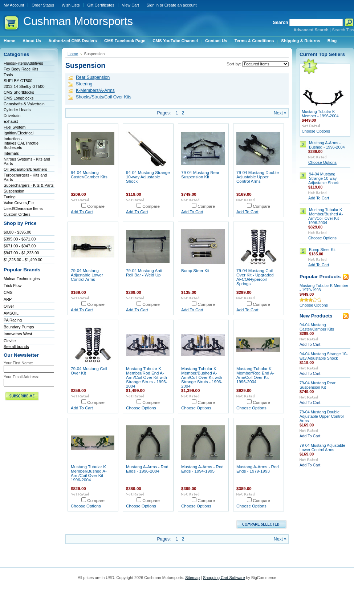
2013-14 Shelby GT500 (24, 86)
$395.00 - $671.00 (20, 239)
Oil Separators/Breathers (25, 169)
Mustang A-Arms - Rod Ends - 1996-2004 (147, 469)
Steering (84, 83)
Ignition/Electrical (18, 133)
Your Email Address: (21, 377)
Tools (8, 75)
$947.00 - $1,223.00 (21, 253)
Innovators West (18, 334)
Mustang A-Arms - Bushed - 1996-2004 (327, 145)
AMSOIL (11, 313)
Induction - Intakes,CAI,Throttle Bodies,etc (21, 143)
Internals (11, 153)
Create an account (180, 5)
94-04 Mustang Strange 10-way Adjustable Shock (148, 176)
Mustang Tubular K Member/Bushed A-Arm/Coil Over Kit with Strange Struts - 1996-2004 (202, 377)
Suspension (14, 191)
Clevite (10, 341)
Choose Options (141, 408)
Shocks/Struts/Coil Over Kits (103, 97)
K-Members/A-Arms (95, 90)
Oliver (9, 306)
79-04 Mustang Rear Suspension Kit (200, 174)
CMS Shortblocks (19, 92)
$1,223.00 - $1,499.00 (23, 260)
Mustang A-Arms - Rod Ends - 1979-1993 (257, 469)
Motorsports (78, 21)
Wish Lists (71, 5)
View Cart (130, 5)
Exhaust (11, 121)
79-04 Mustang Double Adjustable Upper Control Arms (257, 176)
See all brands (16, 346)
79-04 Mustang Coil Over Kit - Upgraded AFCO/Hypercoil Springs (255, 277)
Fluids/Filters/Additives (23, 63)
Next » (280, 113)
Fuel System (14, 127)
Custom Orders (17, 214)
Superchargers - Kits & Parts (29, 185)
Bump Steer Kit (195, 270)
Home (73, 54)
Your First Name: (18, 363)
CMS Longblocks (18, 98)
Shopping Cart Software (224, 577)
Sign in (153, 5)
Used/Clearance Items (23, 208)
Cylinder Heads (17, 110)
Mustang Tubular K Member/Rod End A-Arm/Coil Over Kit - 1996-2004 (255, 375)
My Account (14, 5)
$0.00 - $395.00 (17, 232)
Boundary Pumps (19, 327)
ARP (8, 299)
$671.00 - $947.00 (20, 246)
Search (280, 22)
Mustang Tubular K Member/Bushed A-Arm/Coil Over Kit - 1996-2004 (89, 473)
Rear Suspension (93, 77)
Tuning (10, 197)
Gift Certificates (100, 5)
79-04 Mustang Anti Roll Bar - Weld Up (144, 272)
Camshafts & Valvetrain (24, 104)
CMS (8, 292)
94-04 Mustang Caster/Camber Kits (89, 174)
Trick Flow (12, 285)
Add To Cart (82, 212)
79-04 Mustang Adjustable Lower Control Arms (87, 275)
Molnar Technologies (22, 278)
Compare (96, 206)
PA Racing (13, 320)
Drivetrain (12, 115)
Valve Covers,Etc (19, 203)
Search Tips (343, 30)
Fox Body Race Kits (21, 69)
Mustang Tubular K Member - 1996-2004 (320, 113)
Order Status (43, 5)
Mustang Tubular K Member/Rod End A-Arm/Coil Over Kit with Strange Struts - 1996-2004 (146, 377)
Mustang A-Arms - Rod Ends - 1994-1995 (202, 469)
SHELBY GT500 (18, 80)
